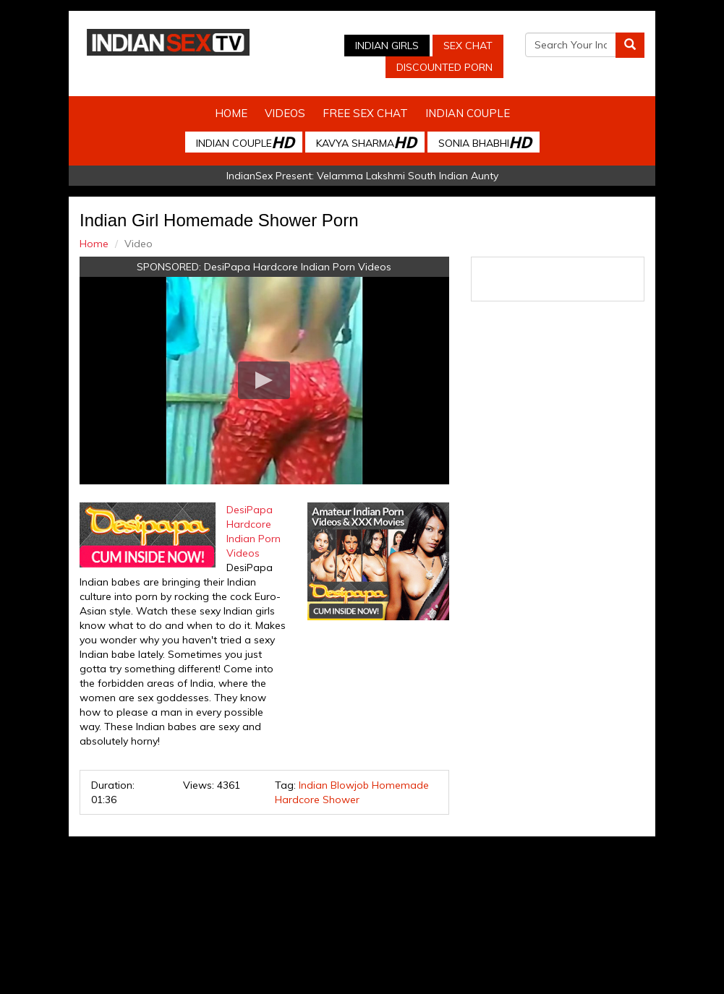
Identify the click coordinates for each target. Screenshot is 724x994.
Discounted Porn (444, 67)
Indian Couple (467, 113)
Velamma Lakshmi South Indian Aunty (407, 175)
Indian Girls (387, 45)
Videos (285, 113)
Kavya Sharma (366, 142)
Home (231, 113)
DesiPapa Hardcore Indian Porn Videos (297, 266)
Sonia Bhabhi (484, 142)
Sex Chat (468, 45)
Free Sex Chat (365, 113)
